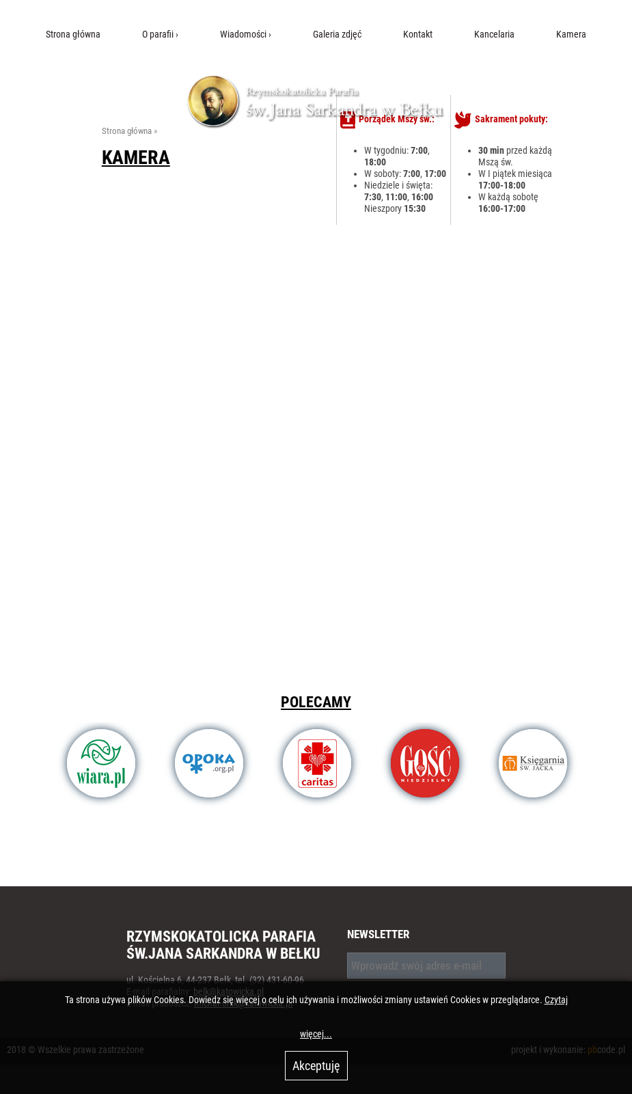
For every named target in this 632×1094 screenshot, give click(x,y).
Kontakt (417, 34)
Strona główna (73, 34)
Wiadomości (243, 34)
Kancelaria (494, 34)
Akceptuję (316, 1065)
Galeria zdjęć (337, 34)
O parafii (158, 34)
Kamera (571, 34)
